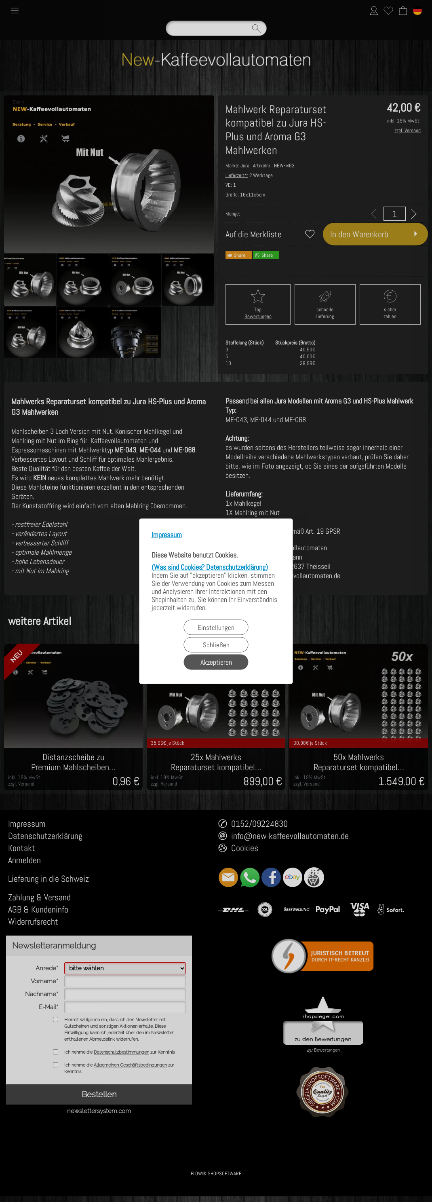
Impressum (167, 534)
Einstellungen (216, 627)
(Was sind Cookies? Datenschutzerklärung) (210, 566)
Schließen (216, 644)
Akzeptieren (216, 661)
